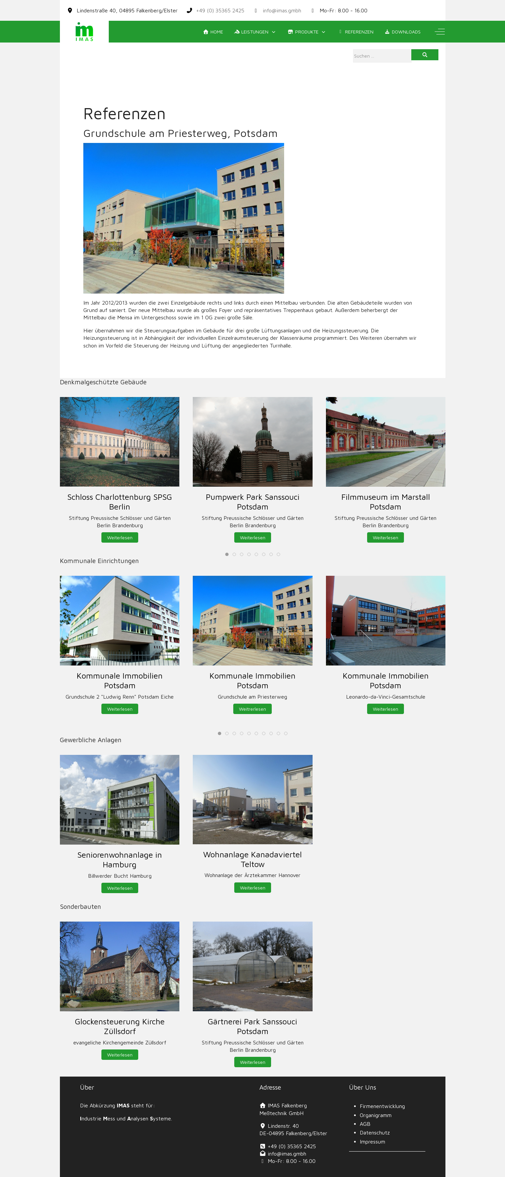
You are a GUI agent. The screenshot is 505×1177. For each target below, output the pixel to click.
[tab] (227, 554)
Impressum (372, 1142)
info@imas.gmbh (282, 10)
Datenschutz (375, 1132)
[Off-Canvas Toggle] (440, 32)
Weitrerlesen (252, 709)
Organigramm (376, 1115)
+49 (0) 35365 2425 (220, 10)
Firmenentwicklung (382, 1106)
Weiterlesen (119, 537)
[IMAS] (84, 32)
